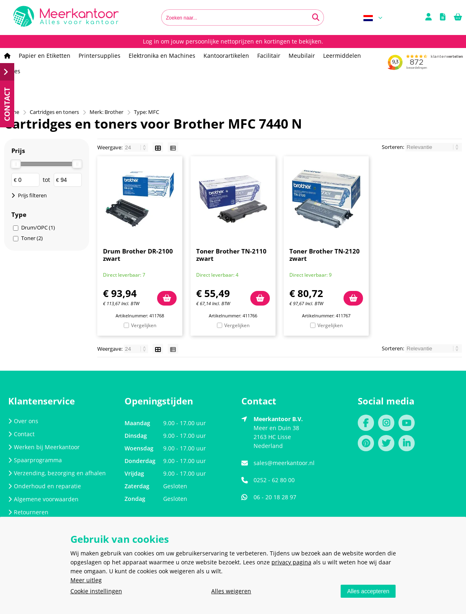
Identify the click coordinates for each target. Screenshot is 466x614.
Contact (21, 434)
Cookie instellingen (96, 591)
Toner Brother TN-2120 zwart (324, 254)
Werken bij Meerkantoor (44, 447)
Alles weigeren (231, 591)
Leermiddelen (342, 55)
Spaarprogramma (35, 460)
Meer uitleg (86, 580)
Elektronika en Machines (162, 55)
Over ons (23, 421)
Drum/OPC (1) (38, 227)
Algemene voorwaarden (43, 499)
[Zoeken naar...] (316, 17)
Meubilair (302, 55)
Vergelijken (143, 325)
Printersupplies (99, 55)
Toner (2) (32, 238)
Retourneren (28, 512)
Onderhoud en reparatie (44, 486)
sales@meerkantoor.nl (284, 463)
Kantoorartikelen (226, 55)
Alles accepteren (368, 591)
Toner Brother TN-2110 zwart (231, 254)
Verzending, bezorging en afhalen (57, 473)
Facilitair (268, 55)
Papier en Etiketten (44, 55)
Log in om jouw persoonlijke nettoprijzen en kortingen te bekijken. (233, 41)
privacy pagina (291, 562)
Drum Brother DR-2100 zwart (138, 254)
